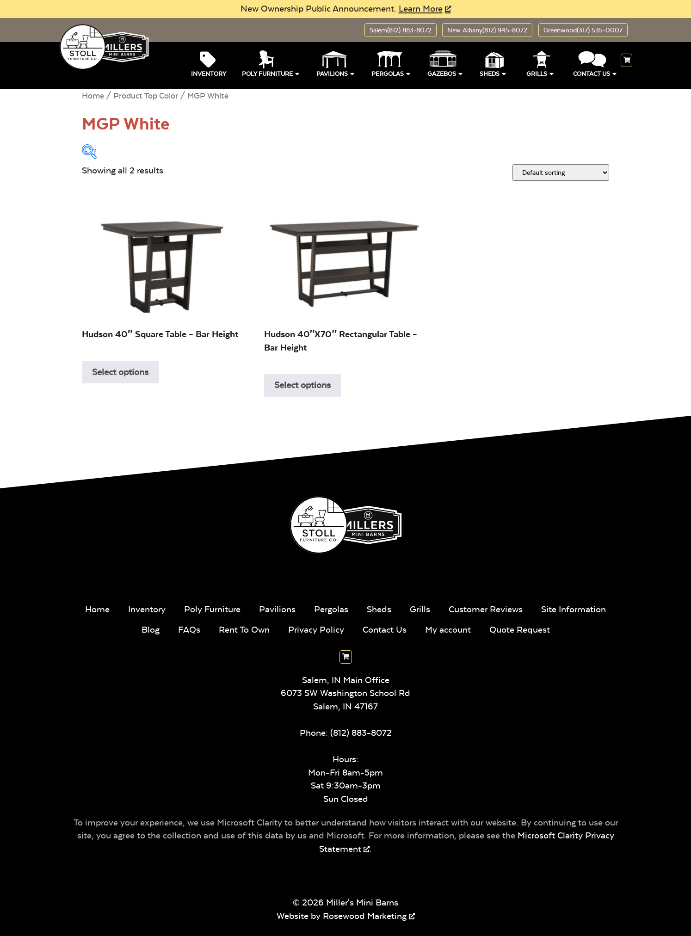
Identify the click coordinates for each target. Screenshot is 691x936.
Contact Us (595, 73)
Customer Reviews (486, 609)
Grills (540, 73)
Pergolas (391, 73)
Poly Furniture (271, 73)
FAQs (189, 629)
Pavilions (336, 73)
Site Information (573, 609)
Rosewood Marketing (365, 916)
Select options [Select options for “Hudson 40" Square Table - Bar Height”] (120, 372)
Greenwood (583, 30)
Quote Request (519, 629)
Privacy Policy (316, 629)
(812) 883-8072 (361, 732)
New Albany (487, 30)
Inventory (208, 74)
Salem (400, 30)
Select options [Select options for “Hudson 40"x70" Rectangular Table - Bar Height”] (302, 385)
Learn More (421, 8)
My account (448, 629)
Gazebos (445, 73)
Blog (151, 629)
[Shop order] (560, 172)
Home (93, 95)
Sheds (493, 73)
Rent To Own (244, 629)
